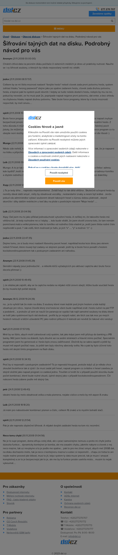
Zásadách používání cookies (43, 160)
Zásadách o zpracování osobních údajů (49, 152)
